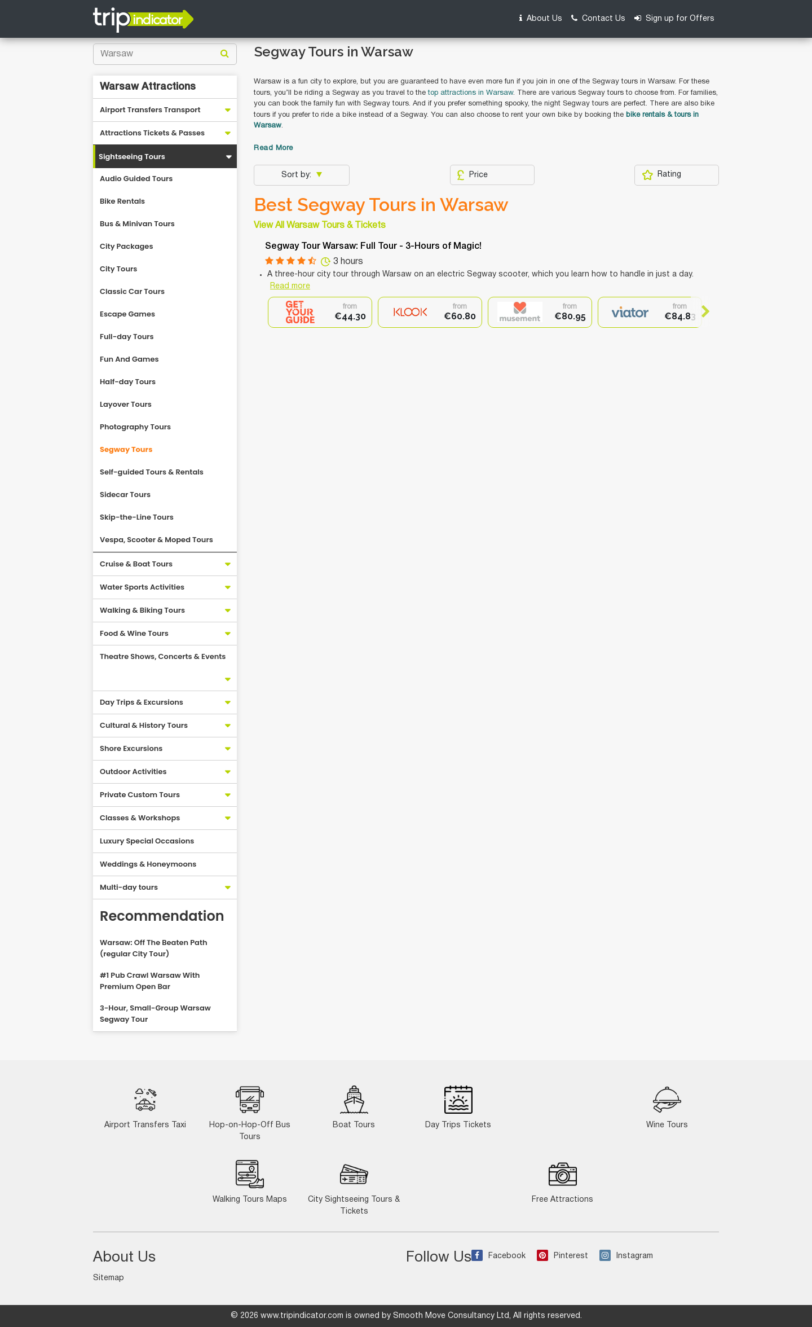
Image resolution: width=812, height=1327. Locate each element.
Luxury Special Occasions (147, 841)
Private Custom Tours (140, 794)
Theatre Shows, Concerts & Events (163, 656)
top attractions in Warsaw (470, 93)
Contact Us (598, 18)
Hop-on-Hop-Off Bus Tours (249, 1113)
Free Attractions (562, 1181)
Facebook (498, 1256)
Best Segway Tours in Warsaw (381, 205)
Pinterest (562, 1256)
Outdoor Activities (133, 771)
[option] (320, 312)
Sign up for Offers (674, 18)
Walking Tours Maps (250, 1181)
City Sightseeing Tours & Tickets (354, 1187)
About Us (540, 18)
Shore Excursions (131, 748)
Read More (273, 148)
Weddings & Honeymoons (148, 864)
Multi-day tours (129, 887)
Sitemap (108, 1278)
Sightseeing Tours (132, 156)
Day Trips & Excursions (141, 702)
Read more (290, 286)
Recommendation (162, 916)
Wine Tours (667, 1107)
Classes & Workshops (140, 817)
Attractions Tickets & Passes (152, 133)
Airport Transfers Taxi (145, 1107)
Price (472, 175)
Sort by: (297, 175)
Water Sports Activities (142, 587)
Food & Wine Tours (134, 633)
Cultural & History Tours (144, 725)
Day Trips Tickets (458, 1107)
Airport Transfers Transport (150, 109)
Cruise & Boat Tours (136, 564)
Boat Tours (354, 1107)
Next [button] (700, 311)
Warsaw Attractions (148, 86)
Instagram (626, 1256)
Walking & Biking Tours (142, 610)
